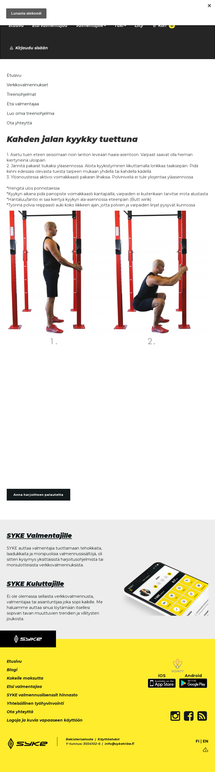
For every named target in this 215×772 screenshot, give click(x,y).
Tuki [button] (120, 25)
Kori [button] (163, 25)
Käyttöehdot (109, 739)
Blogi (12, 669)
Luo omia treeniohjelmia (30, 113)
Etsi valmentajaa (49, 25)
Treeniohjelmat (21, 94)
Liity (139, 25)
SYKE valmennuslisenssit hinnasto (42, 694)
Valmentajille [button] (91, 25)
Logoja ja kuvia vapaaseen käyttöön (45, 720)
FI (197, 741)
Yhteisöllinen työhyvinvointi (35, 703)
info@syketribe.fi (119, 744)
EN (205, 741)
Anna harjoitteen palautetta (38, 495)
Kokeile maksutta (25, 678)
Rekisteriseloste (79, 739)
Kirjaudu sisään (28, 47)
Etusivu (16, 25)
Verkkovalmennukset (27, 84)
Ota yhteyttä (19, 122)
